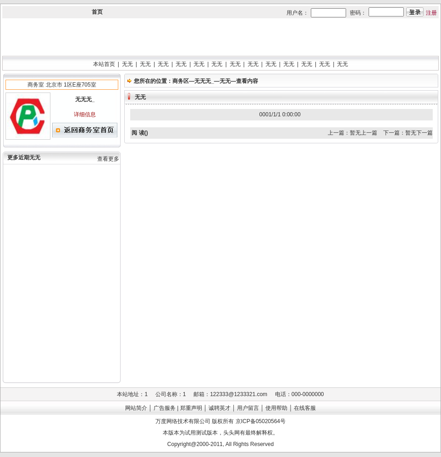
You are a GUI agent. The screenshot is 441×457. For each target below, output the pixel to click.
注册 (431, 13)
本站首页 (104, 64)
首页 (97, 12)
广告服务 (165, 408)
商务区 (180, 81)
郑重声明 (191, 408)
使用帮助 (276, 408)
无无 (127, 64)
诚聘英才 (220, 408)
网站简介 (136, 408)
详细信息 (85, 114)
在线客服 (305, 408)
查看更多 (108, 159)
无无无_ (204, 81)
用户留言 (248, 408)
